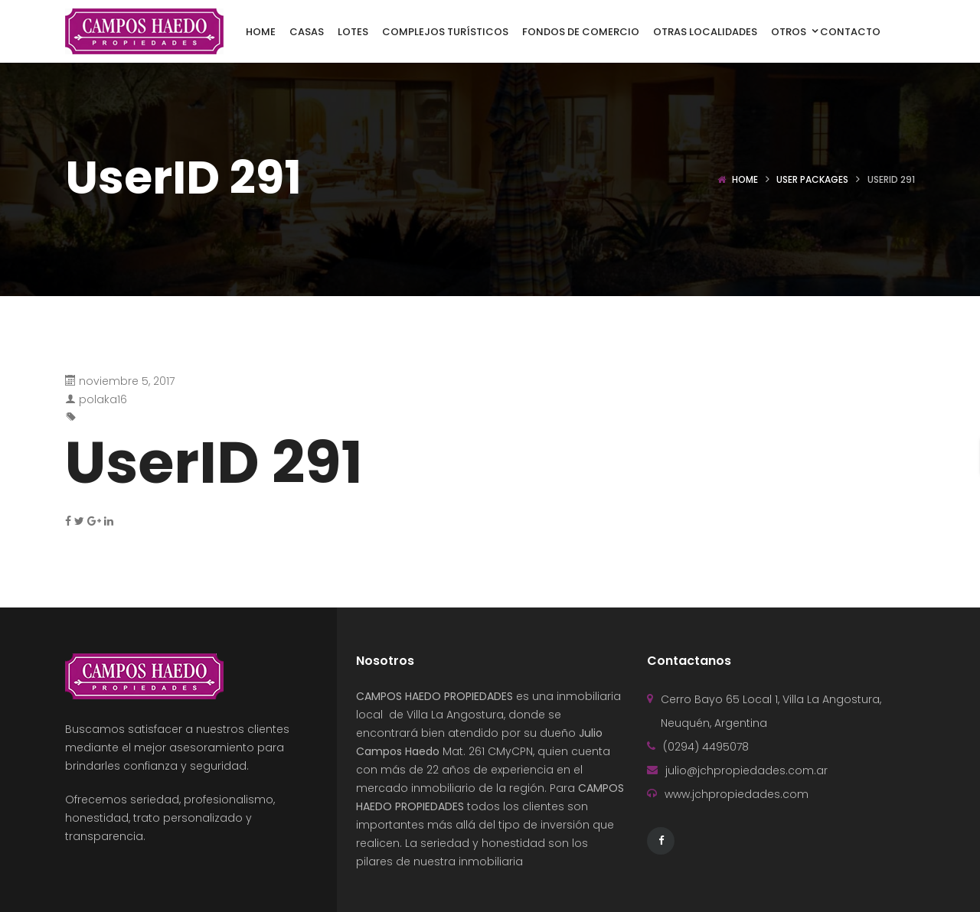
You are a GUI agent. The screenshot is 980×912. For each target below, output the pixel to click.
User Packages (812, 179)
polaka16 (103, 399)
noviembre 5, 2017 (127, 381)
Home (745, 179)
